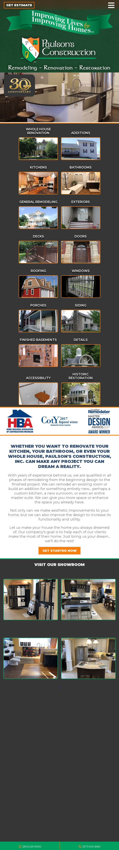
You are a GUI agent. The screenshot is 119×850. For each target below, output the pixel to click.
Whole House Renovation (38, 131)
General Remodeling (38, 202)
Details (81, 340)
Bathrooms (81, 167)
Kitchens (38, 167)
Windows (81, 271)
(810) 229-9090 (32, 846)
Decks (38, 236)
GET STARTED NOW (59, 551)
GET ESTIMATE (19, 5)
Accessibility (38, 378)
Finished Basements (38, 340)
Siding (80, 305)
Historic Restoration (81, 376)
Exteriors (80, 202)
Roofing (38, 271)
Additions (80, 133)
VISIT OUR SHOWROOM (59, 564)
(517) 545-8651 (92, 846)
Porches (38, 305)
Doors (80, 236)
